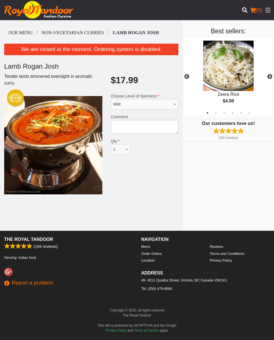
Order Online (151, 253)
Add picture (15, 97)
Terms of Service (146, 330)
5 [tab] (241, 113)
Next (270, 77)
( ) (256, 10)
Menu (145, 246)
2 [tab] (216, 113)
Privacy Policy (221, 260)
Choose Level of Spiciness (144, 102)
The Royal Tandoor (28, 239)
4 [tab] (232, 113)
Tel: (156, 289)
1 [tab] (207, 113)
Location (148, 260)
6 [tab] (249, 113)
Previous (187, 77)
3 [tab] (224, 113)
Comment (144, 124)
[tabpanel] (228, 76)
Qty (120, 147)
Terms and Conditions (227, 253)
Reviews (216, 246)
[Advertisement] (91, 213)
